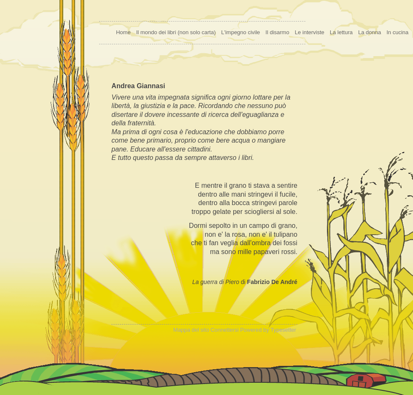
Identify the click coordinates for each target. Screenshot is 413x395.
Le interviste (309, 32)
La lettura (341, 32)
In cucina (397, 32)
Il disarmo (277, 32)
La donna (369, 32)
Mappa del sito (191, 330)
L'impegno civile (240, 32)
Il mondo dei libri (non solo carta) (176, 32)
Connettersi (224, 330)
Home (123, 32)
